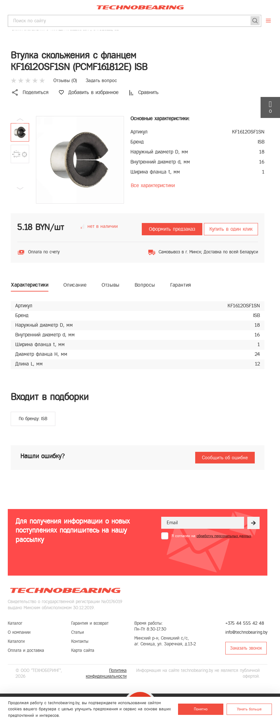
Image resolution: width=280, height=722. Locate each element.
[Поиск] (255, 20)
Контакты (79, 641)
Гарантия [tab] (180, 285)
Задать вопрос (101, 80)
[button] (20, 188)
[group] (80, 159)
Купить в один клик (230, 229)
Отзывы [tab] (110, 285)
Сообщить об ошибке (225, 457)
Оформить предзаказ (172, 229)
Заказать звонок (246, 648)
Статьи (77, 632)
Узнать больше (249, 709)
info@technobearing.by (246, 632)
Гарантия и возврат (89, 623)
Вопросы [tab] (145, 285)
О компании (19, 632)
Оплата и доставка (26, 650)
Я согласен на (211, 536)
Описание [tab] (74, 285)
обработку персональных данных (223, 536)
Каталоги (16, 641)
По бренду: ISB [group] (33, 418)
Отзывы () (65, 80)
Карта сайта (82, 650)
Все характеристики (153, 185)
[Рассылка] (253, 523)
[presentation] (210, 555)
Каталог (15, 623)
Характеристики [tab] (29, 285)
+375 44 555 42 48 (244, 623)
